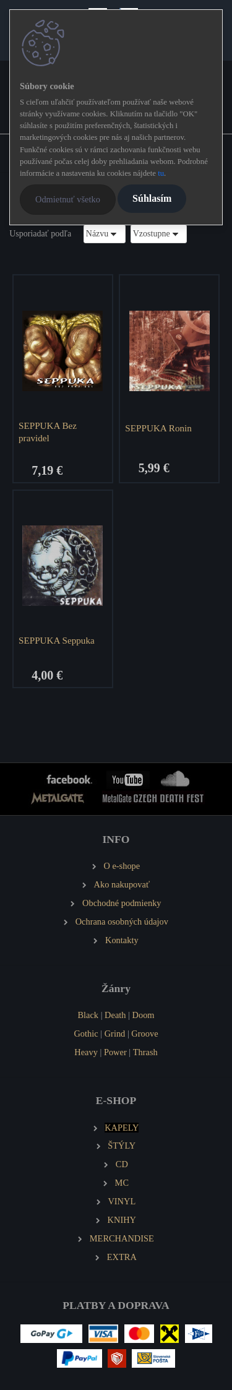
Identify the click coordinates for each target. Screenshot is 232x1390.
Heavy (86, 1052)
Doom (143, 1015)
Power (115, 1052)
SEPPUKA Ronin (158, 428)
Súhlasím (151, 198)
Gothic (86, 1033)
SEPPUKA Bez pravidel (48, 431)
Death (115, 1015)
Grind (115, 1033)
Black (87, 1015)
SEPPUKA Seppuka (57, 640)
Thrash (145, 1052)
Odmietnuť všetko (67, 199)
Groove (144, 1033)
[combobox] (105, 234)
